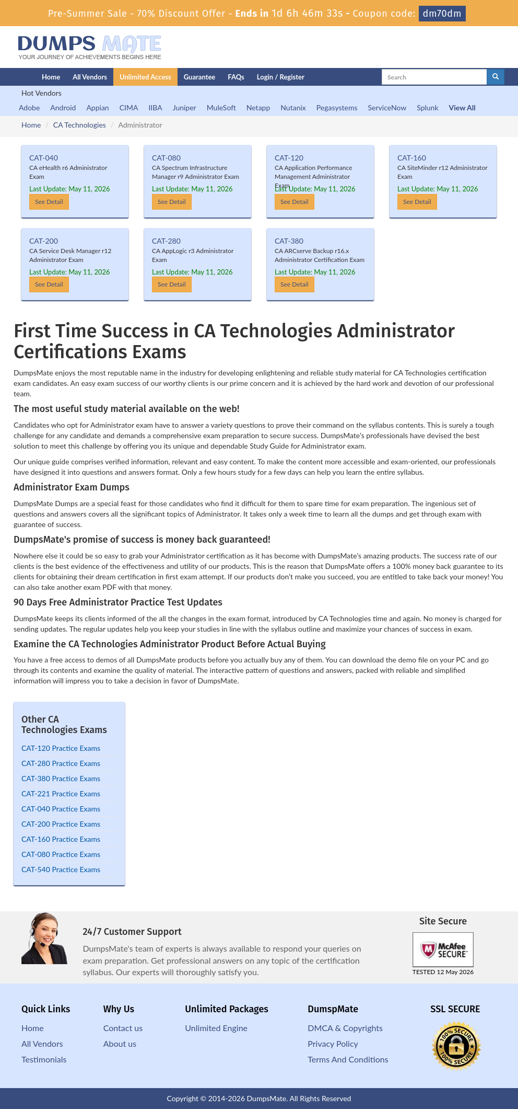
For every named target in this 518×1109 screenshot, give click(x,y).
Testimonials (43, 1059)
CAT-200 (43, 240)
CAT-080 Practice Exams (60, 854)
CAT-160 (411, 157)
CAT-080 (166, 157)
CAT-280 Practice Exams (60, 763)
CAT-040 (43, 157)
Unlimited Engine (216, 1028)
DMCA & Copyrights (345, 1028)
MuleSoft (221, 107)
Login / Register (280, 77)
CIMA (129, 107)
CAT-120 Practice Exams (60, 748)
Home (51, 77)
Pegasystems (337, 107)
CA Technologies (79, 124)
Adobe (29, 107)
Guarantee (200, 77)
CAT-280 (166, 240)
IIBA (155, 107)
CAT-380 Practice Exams (60, 778)
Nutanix (293, 107)
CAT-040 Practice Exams (60, 808)
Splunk (427, 107)
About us (119, 1043)
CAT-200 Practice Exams (60, 823)
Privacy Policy (333, 1043)
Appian (97, 107)
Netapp (258, 107)
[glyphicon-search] (495, 77)
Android (63, 107)
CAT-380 (289, 240)
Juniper (184, 107)
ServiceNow (387, 107)
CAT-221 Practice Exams (60, 793)
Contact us (123, 1028)
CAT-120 (289, 157)
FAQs (236, 77)
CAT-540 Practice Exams (60, 869)
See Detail (49, 201)
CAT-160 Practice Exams (60, 838)
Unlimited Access (145, 77)
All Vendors (90, 77)
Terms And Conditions (348, 1059)
